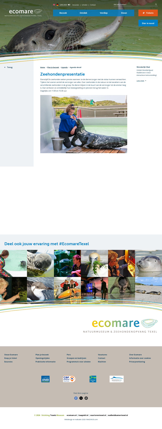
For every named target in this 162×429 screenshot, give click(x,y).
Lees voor (65, 4)
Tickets (149, 13)
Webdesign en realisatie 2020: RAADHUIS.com (81, 419)
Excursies (75, 5)
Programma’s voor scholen (79, 361)
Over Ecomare (135, 354)
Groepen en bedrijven (76, 358)
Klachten (102, 361)
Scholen (84, 5)
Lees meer (140, 81)
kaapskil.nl (83, 415)
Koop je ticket (10, 358)
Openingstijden (43, 358)
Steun (124, 13)
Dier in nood (148, 23)
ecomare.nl (72, 415)
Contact (93, 5)
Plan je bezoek (53, 67)
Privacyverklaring (137, 361)
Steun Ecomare (11, 354)
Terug (9, 67)
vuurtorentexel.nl (98, 415)
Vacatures (102, 354)
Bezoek (63, 13)
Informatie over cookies (140, 358)
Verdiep (104, 13)
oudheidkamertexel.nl (118, 415)
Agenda (64, 67)
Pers (69, 354)
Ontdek (83, 13)
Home (42, 67)
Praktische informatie (46, 361)
